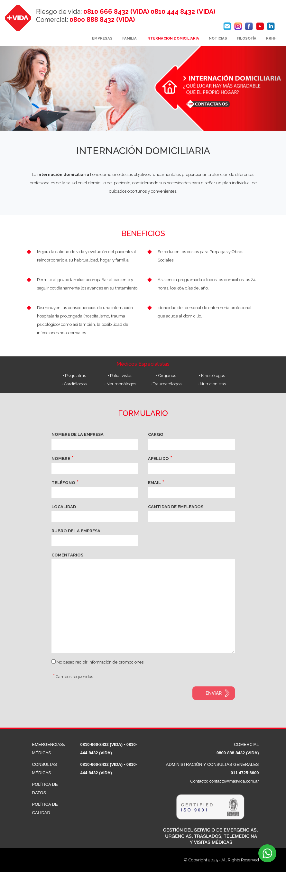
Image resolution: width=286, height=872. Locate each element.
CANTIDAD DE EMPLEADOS (175, 507)
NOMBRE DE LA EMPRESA (77, 434)
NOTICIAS (218, 38)
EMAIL (154, 482)
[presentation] (100, 698)
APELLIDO (158, 458)
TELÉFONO (63, 482)
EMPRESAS (102, 38)
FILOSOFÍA (246, 38)
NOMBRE (60, 458)
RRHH (271, 38)
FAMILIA (129, 38)
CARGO (155, 434)
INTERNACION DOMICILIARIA (172, 38)
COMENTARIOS (67, 555)
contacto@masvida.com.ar (234, 781)
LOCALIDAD (63, 507)
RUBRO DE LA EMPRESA (75, 531)
